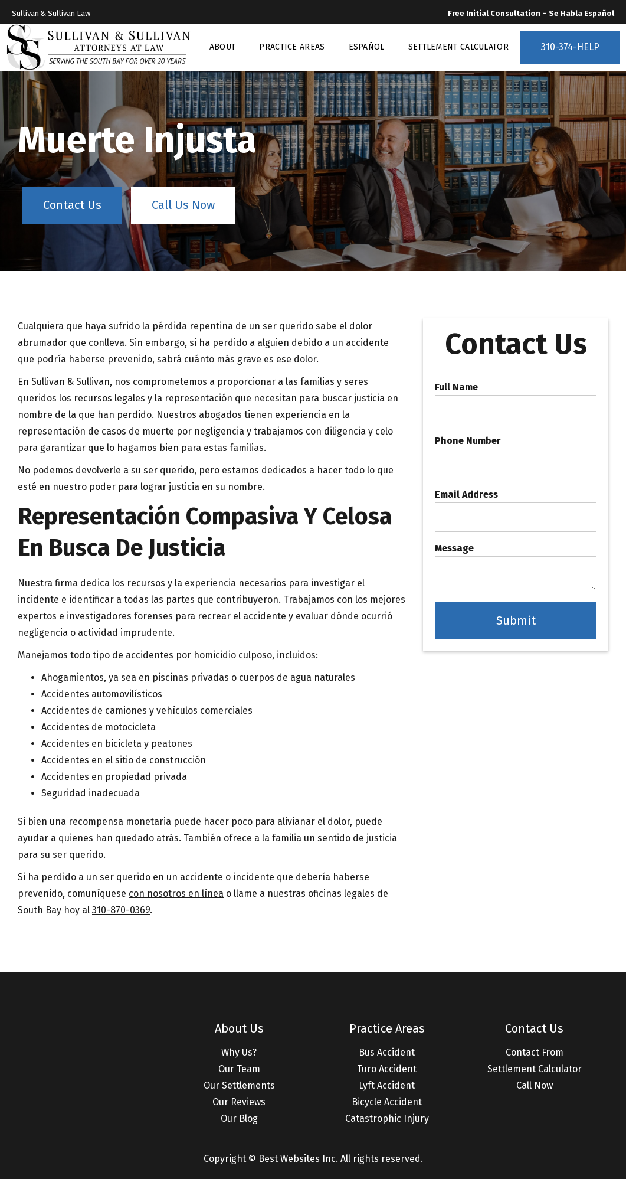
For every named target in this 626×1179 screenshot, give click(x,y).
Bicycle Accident (387, 1102)
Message (454, 548)
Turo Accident (387, 1069)
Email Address (466, 494)
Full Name (456, 387)
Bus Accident (387, 1052)
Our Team (239, 1069)
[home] (99, 47)
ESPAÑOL (367, 47)
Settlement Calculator (534, 1069)
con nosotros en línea (176, 893)
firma (66, 583)
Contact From (534, 1052)
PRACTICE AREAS (292, 47)
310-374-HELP (570, 47)
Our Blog (239, 1118)
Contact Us (72, 205)
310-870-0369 (121, 910)
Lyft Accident (387, 1085)
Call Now (534, 1085)
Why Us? (239, 1052)
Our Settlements (239, 1085)
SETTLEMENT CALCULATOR (458, 47)
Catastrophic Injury (387, 1118)
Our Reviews (239, 1102)
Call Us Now (183, 205)
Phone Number (468, 441)
